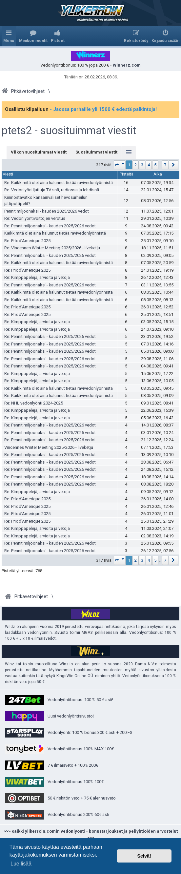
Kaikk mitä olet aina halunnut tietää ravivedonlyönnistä (55, 233)
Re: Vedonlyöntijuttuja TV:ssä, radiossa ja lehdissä (51, 189)
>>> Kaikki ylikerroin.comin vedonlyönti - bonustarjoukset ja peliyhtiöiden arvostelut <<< (91, 834)
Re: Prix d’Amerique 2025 (27, 240)
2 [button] (135, 164)
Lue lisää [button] (20, 863)
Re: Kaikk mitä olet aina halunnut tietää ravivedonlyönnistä (58, 182)
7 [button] (165, 164)
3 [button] (142, 164)
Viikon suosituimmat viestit (39, 152)
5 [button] (155, 164)
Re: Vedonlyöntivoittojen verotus (34, 218)
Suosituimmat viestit (96, 152)
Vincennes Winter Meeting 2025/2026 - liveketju (48, 447)
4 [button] (149, 164)
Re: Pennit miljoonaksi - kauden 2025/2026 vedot (50, 225)
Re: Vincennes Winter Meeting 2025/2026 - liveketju (52, 247)
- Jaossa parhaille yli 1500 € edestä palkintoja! (103, 109)
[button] (120, 164)
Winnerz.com (127, 65)
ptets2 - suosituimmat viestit (69, 130)
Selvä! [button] (144, 856)
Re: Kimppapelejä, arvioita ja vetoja (37, 277)
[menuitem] (33, 36)
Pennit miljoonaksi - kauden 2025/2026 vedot (46, 211)
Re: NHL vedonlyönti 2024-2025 (33, 403)
